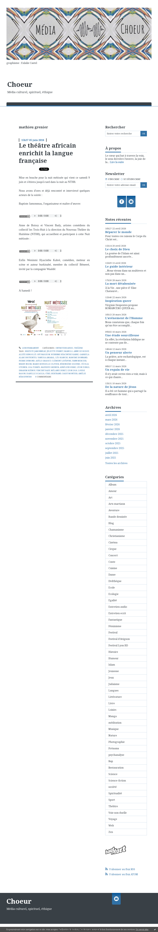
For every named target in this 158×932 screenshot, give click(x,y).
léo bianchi (61, 357)
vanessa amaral (46, 357)
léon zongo (83, 367)
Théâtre (78, 348)
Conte (111, 562)
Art (110, 497)
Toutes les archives (116, 463)
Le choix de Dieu (117, 249)
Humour (113, 658)
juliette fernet (55, 351)
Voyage (112, 819)
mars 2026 (111, 419)
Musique (113, 729)
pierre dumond (27, 360)
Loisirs (112, 709)
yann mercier (79, 360)
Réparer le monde (118, 232)
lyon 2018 (72, 370)
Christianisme (116, 536)
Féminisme (114, 626)
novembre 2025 (114, 438)
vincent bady (43, 370)
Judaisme (113, 684)
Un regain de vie (117, 369)
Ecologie (113, 594)
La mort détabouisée (120, 283)
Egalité (112, 600)
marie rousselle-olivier (46, 364)
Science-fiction (117, 780)
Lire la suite (117, 162)
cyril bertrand (53, 373)
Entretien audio (64, 348)
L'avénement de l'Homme (124, 318)
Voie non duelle (117, 812)
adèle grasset (43, 360)
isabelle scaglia (35, 373)
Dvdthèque (114, 581)
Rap (110, 761)
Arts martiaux (116, 503)
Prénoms (113, 748)
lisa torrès (34, 367)
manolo (68, 351)
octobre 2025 (113, 443)
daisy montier (69, 373)
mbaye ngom (25, 364)
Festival (112, 632)
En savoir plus (142, 929)
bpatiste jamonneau (35, 351)
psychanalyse (116, 755)
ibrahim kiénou (27, 370)
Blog (111, 523)
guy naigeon (43, 354)
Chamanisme (116, 529)
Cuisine (112, 568)
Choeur (19, 84)
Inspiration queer (118, 301)
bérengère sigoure (70, 364)
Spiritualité (115, 793)
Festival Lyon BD (118, 645)
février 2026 (112, 424)
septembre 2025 (114, 448)
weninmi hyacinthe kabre (65, 354)
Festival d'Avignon (119, 639)
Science (112, 774)
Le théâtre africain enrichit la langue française (47, 153)
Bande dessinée (117, 516)
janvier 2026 (112, 429)
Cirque (112, 549)
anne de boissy (81, 351)
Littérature (115, 696)
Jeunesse (113, 671)
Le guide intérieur (119, 266)
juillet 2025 (111, 453)
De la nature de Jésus (120, 387)
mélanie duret (59, 370)
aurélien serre (68, 367)
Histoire (113, 652)
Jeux (111, 677)
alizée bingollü (27, 354)
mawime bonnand (78, 357)
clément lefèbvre (61, 360)
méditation (114, 722)
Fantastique (115, 619)
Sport (111, 799)
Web (111, 825)
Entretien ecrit (117, 613)
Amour (112, 491)
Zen (110, 832)
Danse (112, 574)
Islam (111, 664)
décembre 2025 (114, 434)
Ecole (111, 587)
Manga (112, 716)
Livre (111, 703)
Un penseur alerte (118, 352)
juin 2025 (110, 457)
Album (112, 484)
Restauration (116, 767)
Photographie (116, 742)
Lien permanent (29, 348)
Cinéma (112, 542)
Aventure (113, 510)
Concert (113, 555)
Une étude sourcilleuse (122, 335)
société (112, 787)
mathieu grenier (50, 367)
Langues (113, 690)
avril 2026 (111, 415)
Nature (112, 735)
